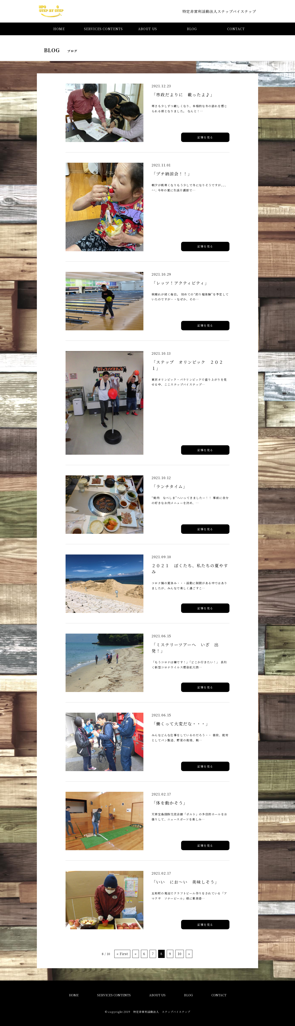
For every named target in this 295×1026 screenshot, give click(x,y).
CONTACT (236, 28)
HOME (59, 28)
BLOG (192, 28)
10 (180, 953)
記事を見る (205, 137)
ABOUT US (147, 28)
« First (122, 953)
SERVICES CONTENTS (103, 28)
